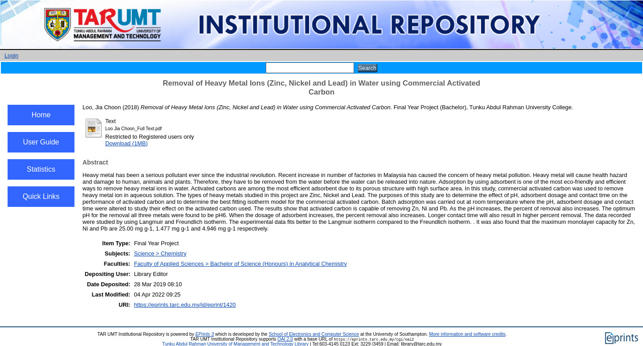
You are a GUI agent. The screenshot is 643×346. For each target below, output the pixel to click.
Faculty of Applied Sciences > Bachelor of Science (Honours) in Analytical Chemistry (240, 263)
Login (11, 55)
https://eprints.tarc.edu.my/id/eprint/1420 (184, 304)
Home (41, 115)
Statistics (41, 169)
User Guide (41, 142)
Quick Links (41, 196)
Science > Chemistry (160, 253)
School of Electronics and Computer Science (314, 334)
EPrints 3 (204, 334)
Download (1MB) (126, 143)
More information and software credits (467, 334)
